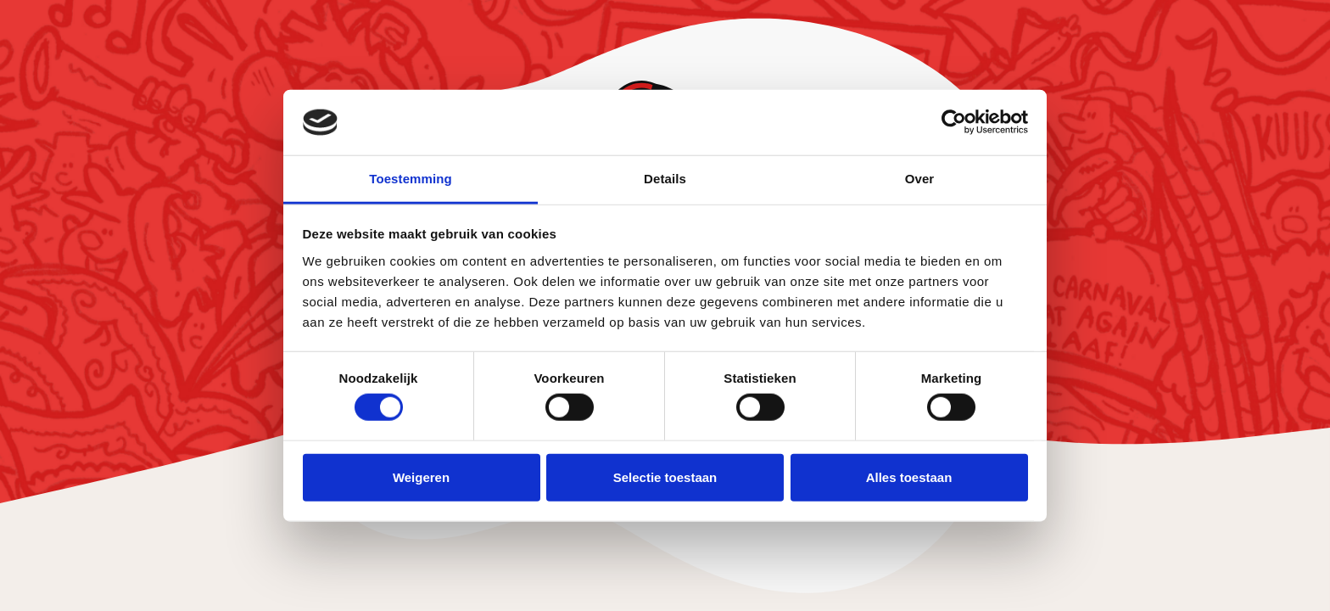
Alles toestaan (909, 476)
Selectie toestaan (665, 476)
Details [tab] (665, 178)
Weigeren (421, 476)
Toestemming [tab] (410, 178)
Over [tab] (920, 178)
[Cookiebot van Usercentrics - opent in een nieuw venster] (954, 122)
